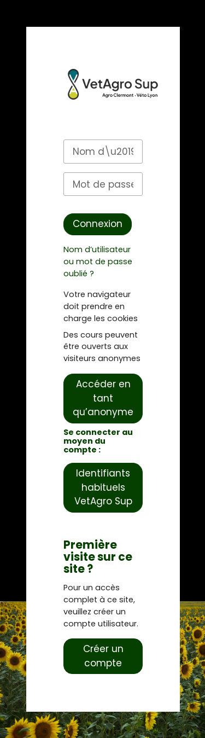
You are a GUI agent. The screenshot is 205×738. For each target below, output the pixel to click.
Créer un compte (103, 656)
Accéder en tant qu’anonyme (103, 398)
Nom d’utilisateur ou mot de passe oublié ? (97, 261)
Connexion (97, 223)
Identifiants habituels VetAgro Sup (103, 487)
